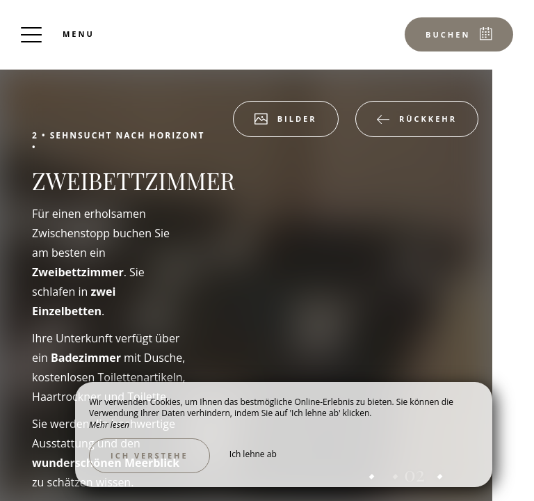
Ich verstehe (149, 455)
